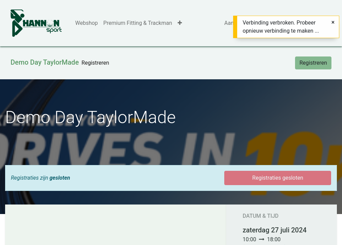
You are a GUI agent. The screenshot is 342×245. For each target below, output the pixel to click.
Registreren (313, 63)
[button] (180, 23)
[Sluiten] (333, 22)
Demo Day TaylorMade (45, 62)
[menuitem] (86, 23)
